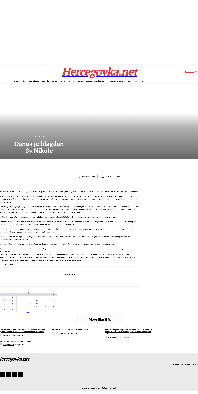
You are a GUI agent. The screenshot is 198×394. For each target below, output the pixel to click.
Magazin (39, 137)
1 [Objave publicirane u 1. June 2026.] (4, 297)
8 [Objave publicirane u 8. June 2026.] (4, 300)
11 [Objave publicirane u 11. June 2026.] (28, 300)
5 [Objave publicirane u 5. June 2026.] (36, 297)
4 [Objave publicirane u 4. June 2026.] (28, 297)
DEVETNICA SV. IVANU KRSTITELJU (15, 341)
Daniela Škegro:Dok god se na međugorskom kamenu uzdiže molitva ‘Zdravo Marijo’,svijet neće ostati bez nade (128, 332)
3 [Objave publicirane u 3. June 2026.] (20, 297)
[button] (191, 71)
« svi (28, 312)
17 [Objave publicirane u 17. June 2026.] (20, 303)
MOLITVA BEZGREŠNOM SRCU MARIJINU (70, 330)
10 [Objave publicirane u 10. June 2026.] (20, 300)
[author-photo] (1, 335)
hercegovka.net (88, 177)
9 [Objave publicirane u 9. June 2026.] (12, 300)
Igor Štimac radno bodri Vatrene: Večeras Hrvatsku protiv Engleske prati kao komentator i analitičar (22, 331)
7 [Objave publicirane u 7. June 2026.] (53, 297)
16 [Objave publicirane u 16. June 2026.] (12, 303)
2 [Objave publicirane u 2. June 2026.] (12, 297)
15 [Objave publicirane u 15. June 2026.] (4, 303)
